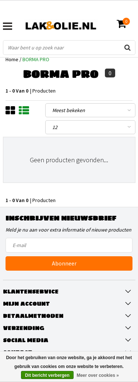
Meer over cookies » (98, 375)
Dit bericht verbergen (47, 375)
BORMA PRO (35, 59)
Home (12, 59)
